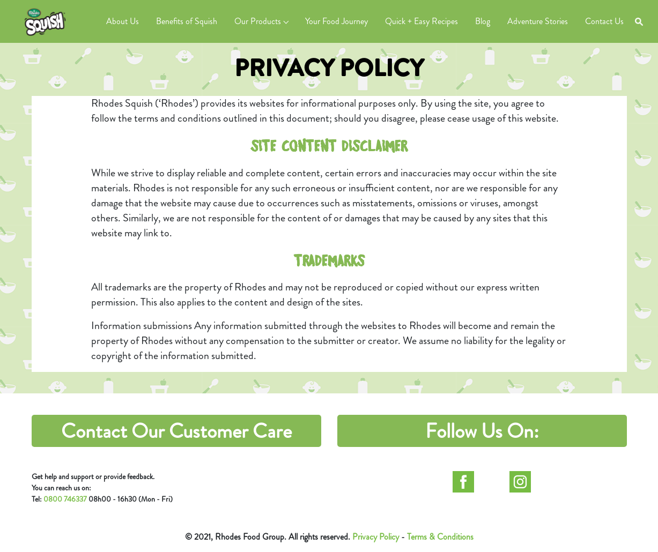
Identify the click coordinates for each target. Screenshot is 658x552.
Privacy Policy (375, 537)
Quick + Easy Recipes (421, 21)
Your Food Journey (336, 21)
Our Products (257, 21)
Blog (482, 21)
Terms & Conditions (440, 537)
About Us (122, 21)
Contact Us (604, 21)
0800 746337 (65, 499)
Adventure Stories (537, 21)
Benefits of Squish (186, 21)
